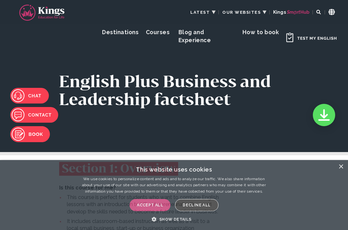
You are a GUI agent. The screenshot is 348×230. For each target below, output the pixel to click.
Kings (291, 12)
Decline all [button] (196, 205)
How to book (260, 32)
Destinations (120, 32)
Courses (158, 32)
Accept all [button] (150, 205)
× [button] (340, 167)
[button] (173, 219)
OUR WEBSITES (241, 12)
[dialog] (174, 195)
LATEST (200, 12)
